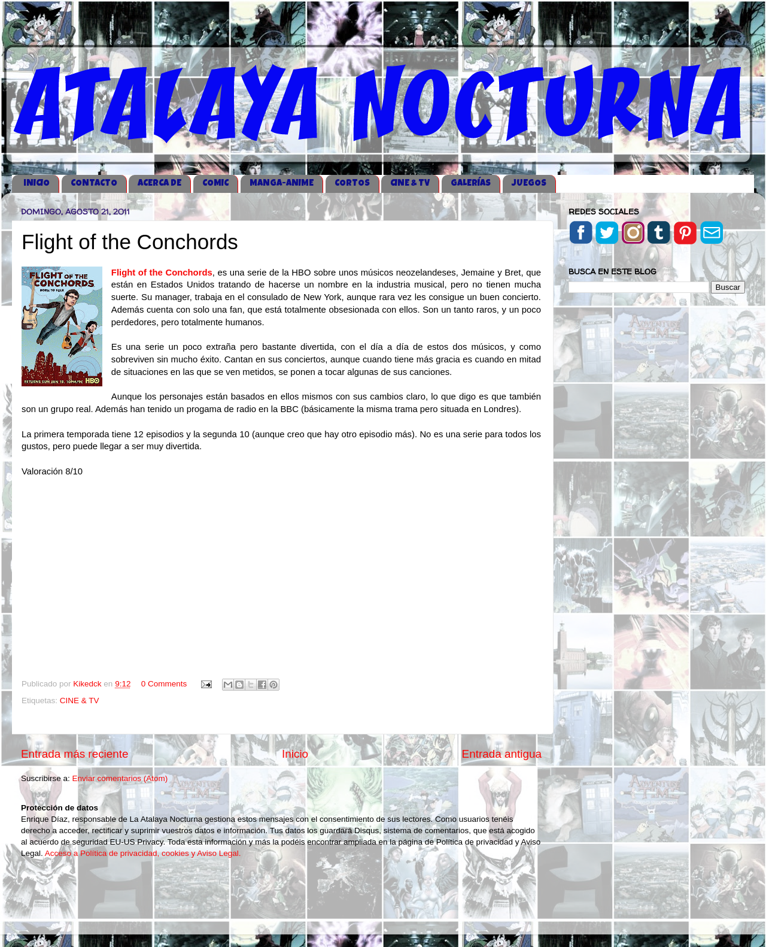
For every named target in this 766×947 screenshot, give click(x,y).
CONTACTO (94, 183)
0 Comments (164, 683)
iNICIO (36, 183)
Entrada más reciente (75, 754)
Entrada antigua (502, 754)
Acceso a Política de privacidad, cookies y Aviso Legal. (143, 853)
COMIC (215, 183)
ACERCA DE (159, 183)
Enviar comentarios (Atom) (120, 778)
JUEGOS (529, 183)
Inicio (295, 754)
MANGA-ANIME (282, 183)
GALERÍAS (471, 183)
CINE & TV (410, 183)
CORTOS (352, 183)
